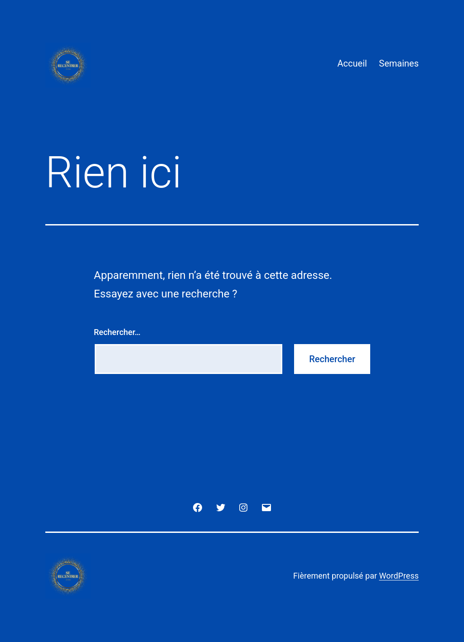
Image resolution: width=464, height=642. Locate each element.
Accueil (352, 63)
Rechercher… (117, 332)
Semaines (399, 63)
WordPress (399, 575)
